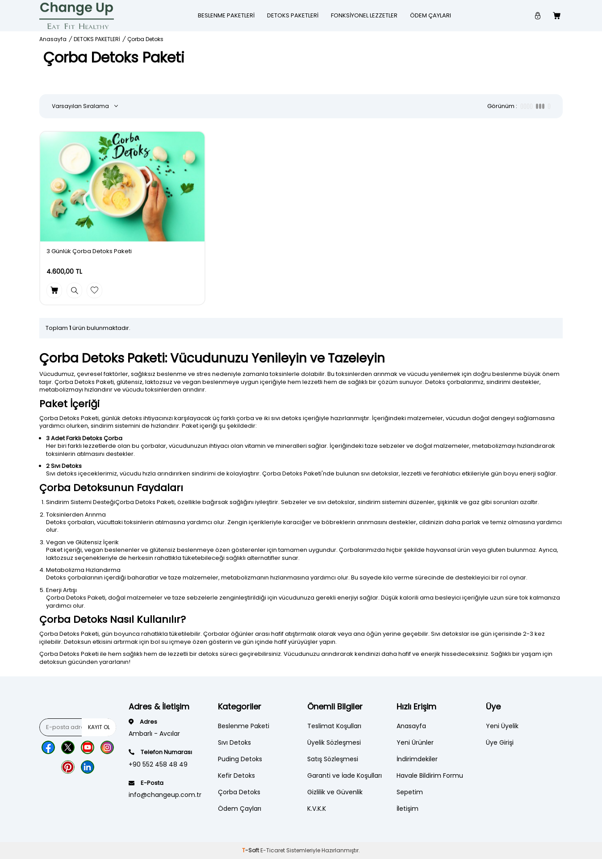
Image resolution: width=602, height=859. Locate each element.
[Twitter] (68, 747)
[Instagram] (107, 747)
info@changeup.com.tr (165, 794)
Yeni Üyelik (502, 725)
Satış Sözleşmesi (332, 759)
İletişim (407, 808)
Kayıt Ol (99, 727)
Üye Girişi (500, 742)
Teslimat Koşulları (334, 725)
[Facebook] (48, 747)
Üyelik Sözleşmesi (334, 742)
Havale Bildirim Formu (430, 775)
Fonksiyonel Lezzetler (364, 15)
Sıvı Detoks (234, 742)
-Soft (251, 850)
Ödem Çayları (430, 15)
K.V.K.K (316, 808)
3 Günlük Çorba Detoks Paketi (89, 251)
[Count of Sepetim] (558, 16)
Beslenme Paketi (243, 725)
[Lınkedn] (87, 767)
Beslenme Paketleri (226, 15)
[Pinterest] (68, 767)
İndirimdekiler (417, 759)
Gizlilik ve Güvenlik (335, 792)
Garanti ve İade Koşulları (344, 775)
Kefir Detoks (236, 775)
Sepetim (410, 792)
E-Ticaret (272, 850)
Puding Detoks (240, 759)
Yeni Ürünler (415, 742)
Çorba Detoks (239, 792)
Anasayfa (53, 39)
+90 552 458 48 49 (158, 764)
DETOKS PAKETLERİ (292, 15)
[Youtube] (87, 747)
